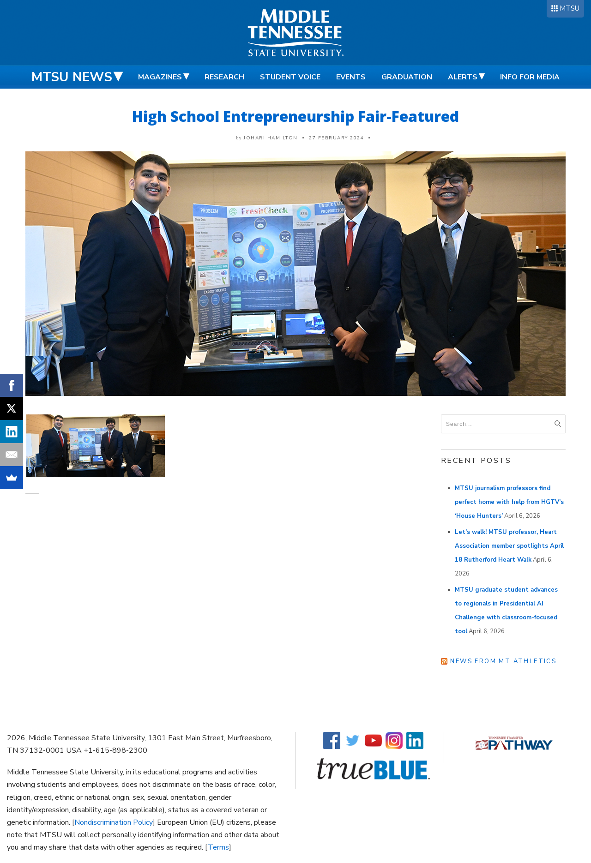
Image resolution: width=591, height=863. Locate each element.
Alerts (462, 77)
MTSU (569, 8)
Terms (218, 847)
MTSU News (71, 77)
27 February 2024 (336, 138)
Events (351, 77)
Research (224, 77)
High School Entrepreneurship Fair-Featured (295, 116)
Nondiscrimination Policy (113, 822)
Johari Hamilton (271, 138)
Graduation (406, 77)
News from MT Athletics (503, 661)
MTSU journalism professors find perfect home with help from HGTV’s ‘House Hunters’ (509, 502)
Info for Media (530, 77)
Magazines (160, 77)
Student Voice (290, 77)
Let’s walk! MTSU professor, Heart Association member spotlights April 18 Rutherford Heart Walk (509, 546)
